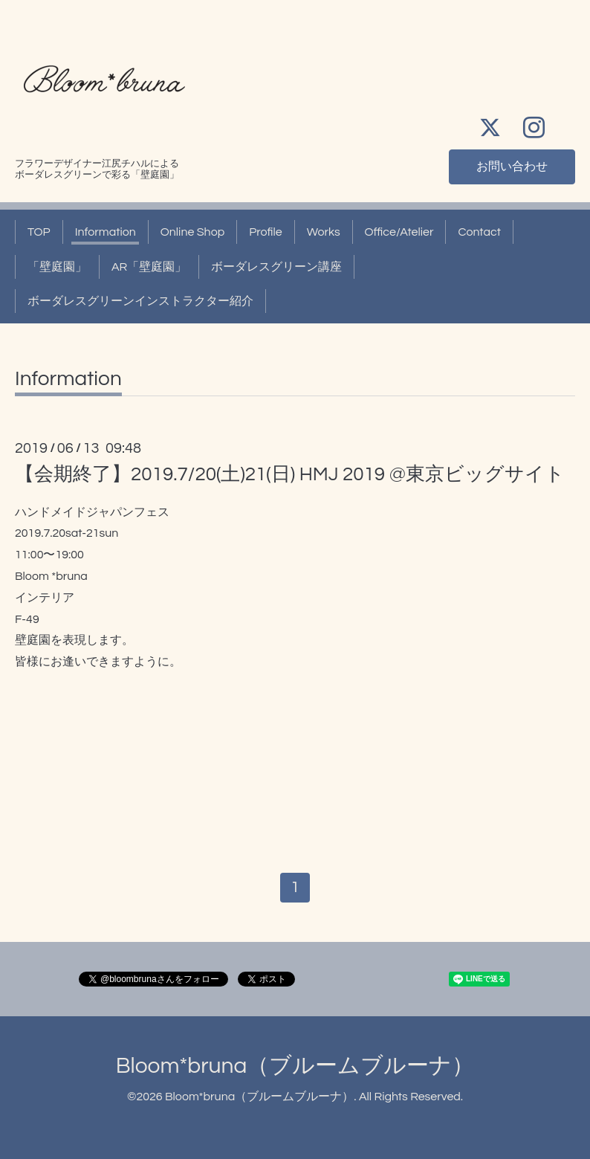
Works (323, 232)
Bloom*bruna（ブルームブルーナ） (295, 1065)
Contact (479, 232)
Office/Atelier (399, 232)
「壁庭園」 (57, 267)
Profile (265, 232)
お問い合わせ (512, 166)
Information (105, 232)
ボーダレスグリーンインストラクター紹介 (140, 301)
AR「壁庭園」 (149, 267)
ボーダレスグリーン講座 (276, 267)
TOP (39, 232)
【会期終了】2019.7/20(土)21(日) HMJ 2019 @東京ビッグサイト (290, 474)
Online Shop (192, 232)
